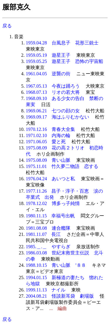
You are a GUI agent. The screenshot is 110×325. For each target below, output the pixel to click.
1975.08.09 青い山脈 (48, 160)
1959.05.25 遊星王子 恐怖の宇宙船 (64, 61)
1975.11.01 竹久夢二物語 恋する (62, 166)
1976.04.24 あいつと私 (50, 178)
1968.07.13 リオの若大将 (53, 92)
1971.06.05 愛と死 (46, 141)
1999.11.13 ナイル (45, 289)
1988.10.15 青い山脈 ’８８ (56, 265)
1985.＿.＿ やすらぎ (48, 246)
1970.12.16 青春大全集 (50, 129)
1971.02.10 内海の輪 (48, 135)
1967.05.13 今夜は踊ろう (53, 86)
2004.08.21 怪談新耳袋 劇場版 (60, 296)
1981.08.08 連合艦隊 (48, 228)
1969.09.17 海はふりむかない (57, 116)
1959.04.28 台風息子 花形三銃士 (62, 42)
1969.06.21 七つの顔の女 (53, 110)
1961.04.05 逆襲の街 (48, 73)
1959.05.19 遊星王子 (48, 55)
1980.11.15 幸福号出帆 (50, 215)
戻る (7, 25)
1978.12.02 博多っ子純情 (53, 203)
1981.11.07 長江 (43, 234)
